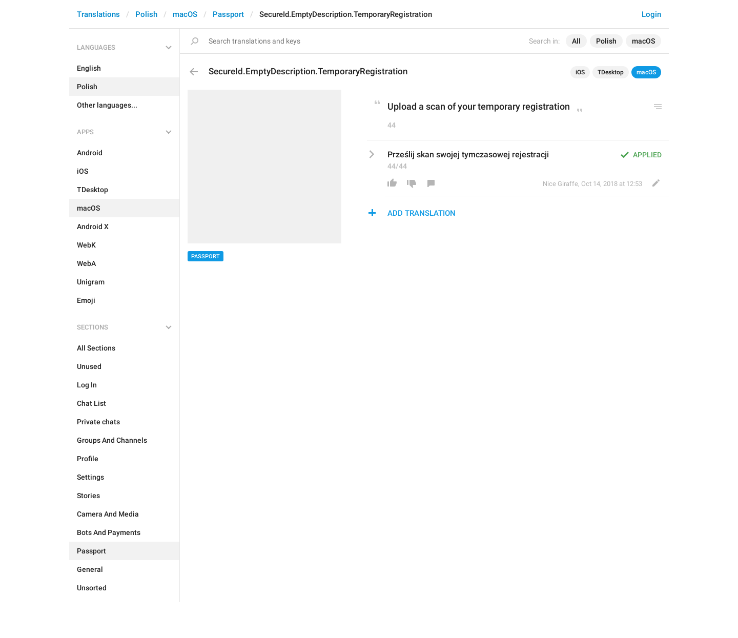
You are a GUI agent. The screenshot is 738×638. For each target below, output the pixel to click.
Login (651, 14)
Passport (228, 14)
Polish (146, 14)
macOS (185, 14)
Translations (98, 14)
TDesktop (611, 72)
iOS (580, 72)
